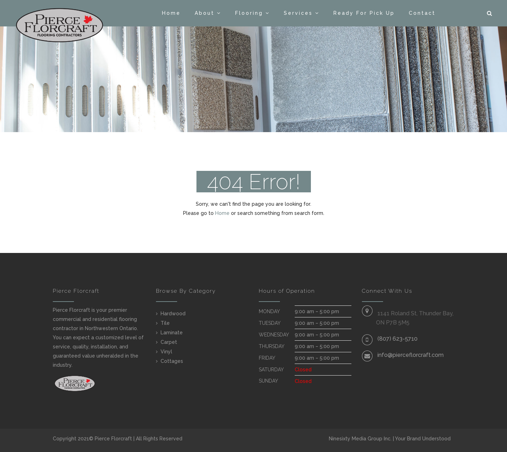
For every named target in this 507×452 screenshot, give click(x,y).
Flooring (249, 13)
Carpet (169, 342)
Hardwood (173, 313)
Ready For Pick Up (364, 13)
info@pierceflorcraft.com (410, 355)
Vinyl (166, 351)
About (204, 13)
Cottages (172, 361)
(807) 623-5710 (397, 338)
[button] (489, 13)
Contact (422, 13)
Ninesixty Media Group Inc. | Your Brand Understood (390, 438)
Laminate (172, 332)
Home (171, 13)
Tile (165, 323)
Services (298, 13)
